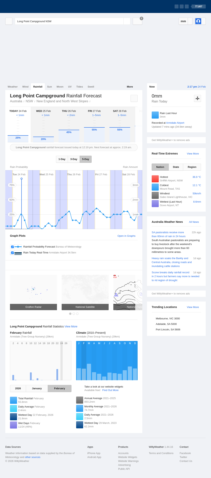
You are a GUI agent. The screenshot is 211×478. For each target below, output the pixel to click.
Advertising (124, 464)
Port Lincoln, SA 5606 (168, 329)
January (37, 388)
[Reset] (120, 21)
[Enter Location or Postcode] (72, 21)
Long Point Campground (92, 100)
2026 (18, 388)
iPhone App (93, 453)
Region (192, 166)
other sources (32, 457)
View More (193, 153)
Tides (79, 86)
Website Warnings (128, 461)
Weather (13, 86)
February (59, 388)
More (130, 86)
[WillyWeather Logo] (23, 6)
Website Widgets (127, 457)
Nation (160, 166)
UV (70, 86)
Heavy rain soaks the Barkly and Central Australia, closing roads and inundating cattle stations (176, 262)
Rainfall (37, 86)
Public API (124, 468)
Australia (16, 101)
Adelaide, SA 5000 (166, 324)
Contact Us (186, 461)
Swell (91, 86)
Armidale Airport (175, 122)
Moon (60, 86)
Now (152, 86)
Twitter (183, 457)
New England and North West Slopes (62, 101)
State (176, 166)
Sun (49, 86)
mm (183, 21)
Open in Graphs (126, 235)
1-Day (62, 159)
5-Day (85, 159)
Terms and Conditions (161, 453)
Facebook (185, 453)
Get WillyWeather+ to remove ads (171, 140)
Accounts (123, 453)
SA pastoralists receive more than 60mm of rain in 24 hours (176, 242)
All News (194, 221)
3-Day (73, 159)
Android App (94, 457)
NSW (29, 101)
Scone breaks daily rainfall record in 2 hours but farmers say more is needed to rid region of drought (176, 276)
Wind (25, 86)
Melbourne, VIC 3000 (168, 318)
